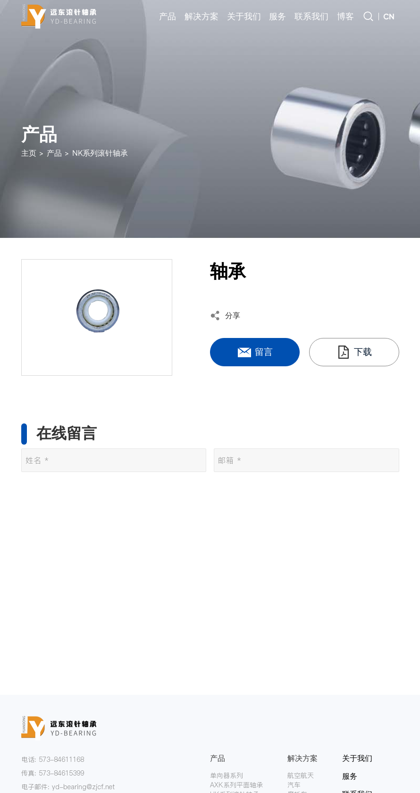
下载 (354, 352)
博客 (345, 16)
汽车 (294, 785)
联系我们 (311, 16)
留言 (255, 352)
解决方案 (201, 16)
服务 (277, 16)
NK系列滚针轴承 (100, 153)
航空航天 (300, 775)
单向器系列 (226, 775)
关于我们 (244, 16)
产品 (167, 16)
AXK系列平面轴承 (236, 785)
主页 (28, 153)
